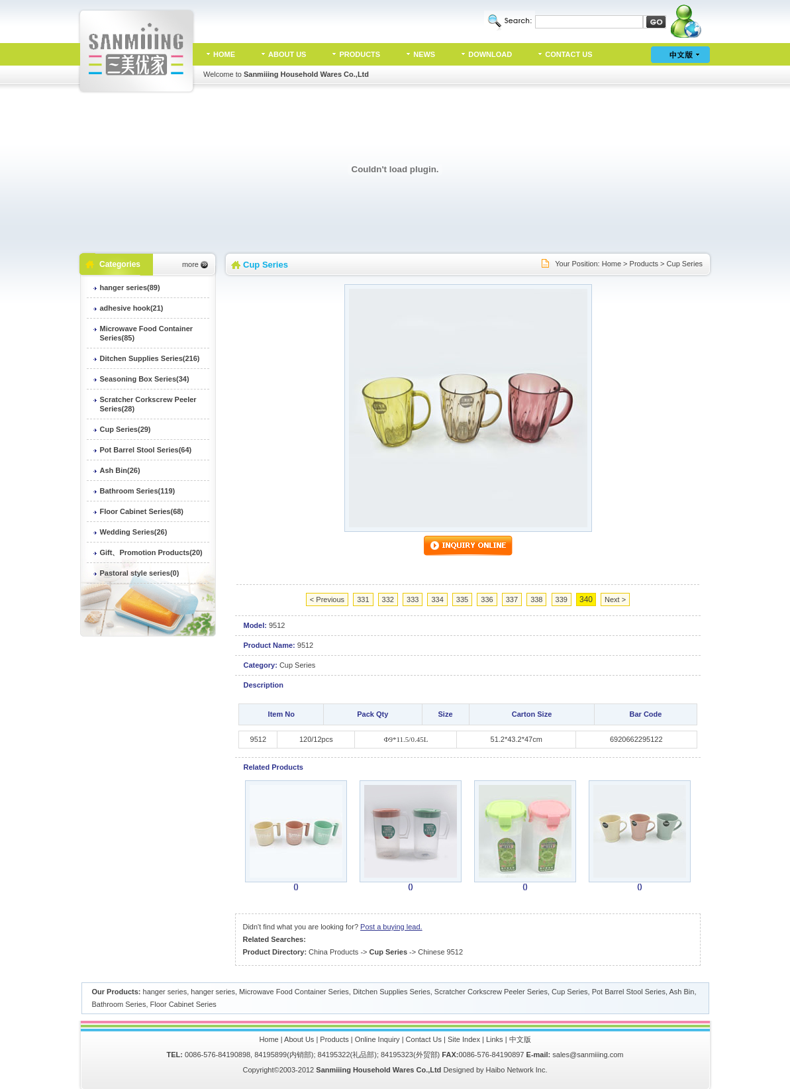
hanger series (165, 992)
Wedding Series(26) (134, 532)
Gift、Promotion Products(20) (151, 552)
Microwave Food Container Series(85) (146, 333)
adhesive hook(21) (132, 308)
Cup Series (685, 264)
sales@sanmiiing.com (587, 1055)
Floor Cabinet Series (183, 1004)
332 (388, 599)
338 (536, 599)
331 (363, 599)
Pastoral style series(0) (139, 573)
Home (611, 264)
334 (437, 599)
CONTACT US (568, 54)
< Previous (327, 599)
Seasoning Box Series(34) (144, 379)
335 (462, 599)
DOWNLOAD (490, 54)
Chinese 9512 (440, 952)
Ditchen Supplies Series (391, 992)
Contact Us (424, 1039)
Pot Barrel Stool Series (629, 992)
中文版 (520, 1039)
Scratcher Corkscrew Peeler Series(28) (148, 404)
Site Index (464, 1039)
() (295, 886)
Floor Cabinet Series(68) (142, 511)
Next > (615, 599)
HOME (224, 54)
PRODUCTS (359, 54)
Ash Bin (681, 992)
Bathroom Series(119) (137, 491)
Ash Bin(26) (120, 470)
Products (644, 264)
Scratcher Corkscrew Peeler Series (491, 992)
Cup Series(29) (125, 429)
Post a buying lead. (391, 927)
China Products (333, 952)
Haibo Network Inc (516, 1070)
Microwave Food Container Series (294, 992)
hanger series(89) (130, 287)
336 (487, 599)
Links (494, 1039)
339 (562, 599)
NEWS (424, 54)
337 (512, 599)
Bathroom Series (119, 1004)
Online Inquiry (377, 1039)
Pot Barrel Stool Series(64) (146, 450)
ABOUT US (287, 54)
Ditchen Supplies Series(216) (150, 358)
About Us (299, 1039)
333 (413, 599)
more (190, 264)
